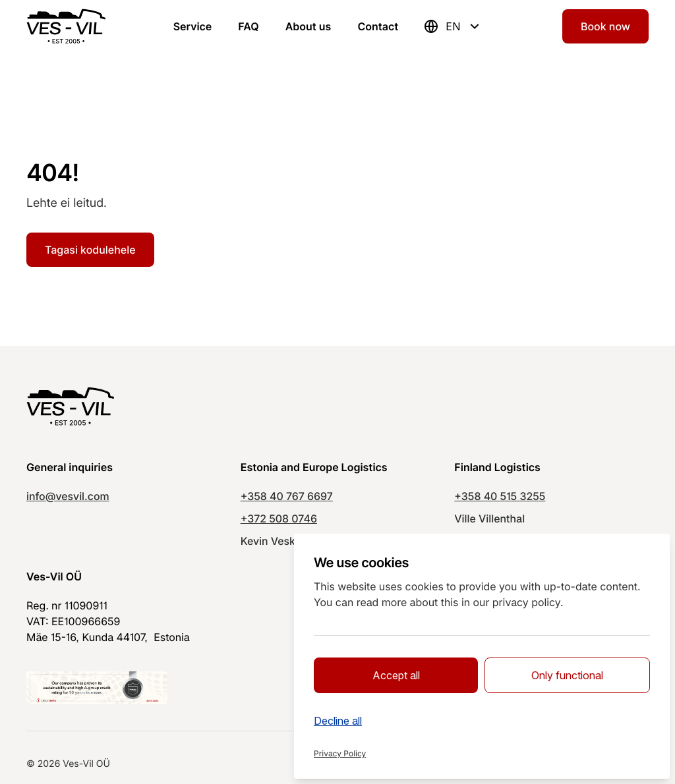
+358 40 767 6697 (287, 496)
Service (192, 26)
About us (308, 26)
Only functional (567, 675)
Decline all (338, 720)
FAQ (248, 26)
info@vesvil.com (67, 496)
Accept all (396, 675)
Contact (377, 26)
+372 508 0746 (279, 518)
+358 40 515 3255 (499, 496)
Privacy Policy (340, 753)
